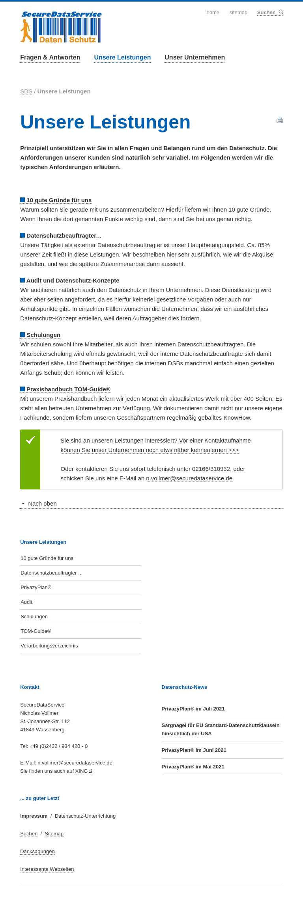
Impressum (33, 816)
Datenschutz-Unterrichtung (85, 816)
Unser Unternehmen (195, 57)
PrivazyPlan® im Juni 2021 (194, 750)
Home (213, 12)
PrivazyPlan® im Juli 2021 (193, 709)
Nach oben (42, 503)
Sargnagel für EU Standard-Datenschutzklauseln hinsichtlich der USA (221, 729)
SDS (26, 91)
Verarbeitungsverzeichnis (49, 646)
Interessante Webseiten (47, 869)
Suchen (280, 12)
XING (81, 771)
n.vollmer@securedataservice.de (189, 478)
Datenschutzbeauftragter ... (51, 573)
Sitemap (239, 12)
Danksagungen (37, 851)
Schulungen (34, 616)
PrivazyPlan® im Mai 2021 (193, 767)
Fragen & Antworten (50, 57)
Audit (26, 602)
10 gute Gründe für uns (47, 558)
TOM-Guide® (36, 631)
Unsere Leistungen (122, 57)
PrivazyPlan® (36, 587)
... (60, 235)
